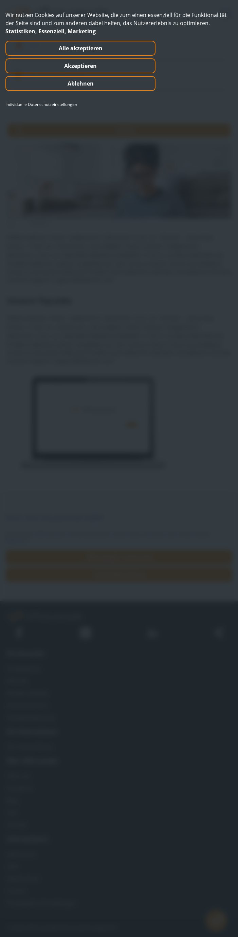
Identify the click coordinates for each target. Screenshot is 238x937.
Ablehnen (81, 83)
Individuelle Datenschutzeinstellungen (41, 104)
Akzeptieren (80, 66)
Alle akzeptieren (81, 48)
